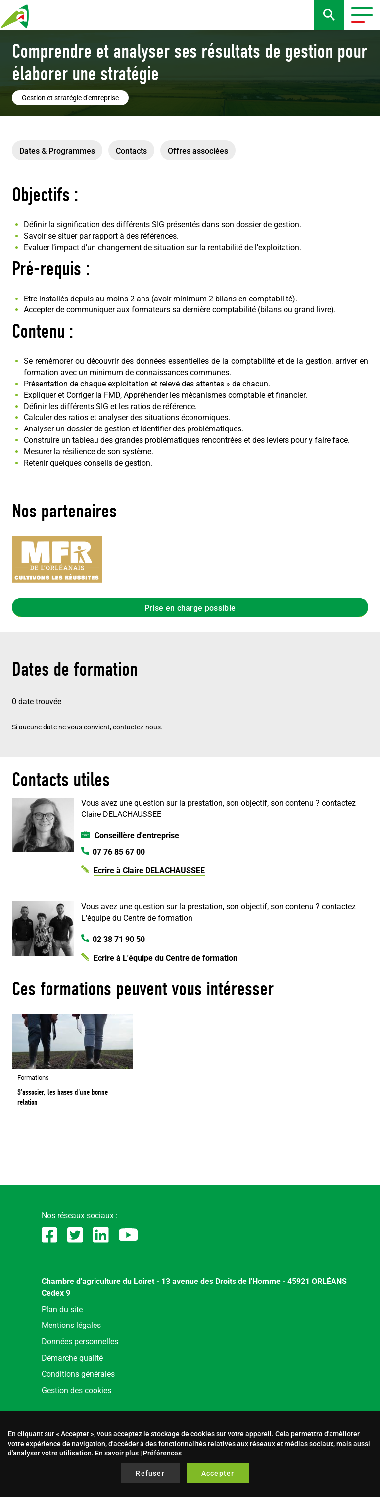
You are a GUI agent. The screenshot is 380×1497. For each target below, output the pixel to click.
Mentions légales (71, 1325)
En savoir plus (117, 1453)
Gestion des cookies (76, 1390)
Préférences (162, 1453)
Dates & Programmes (57, 151)
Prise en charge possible (190, 608)
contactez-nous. (138, 727)
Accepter (218, 1473)
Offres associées (198, 151)
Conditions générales (78, 1374)
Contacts (131, 151)
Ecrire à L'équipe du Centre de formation (166, 958)
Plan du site (62, 1309)
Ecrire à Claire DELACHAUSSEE (149, 870)
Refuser (150, 1473)
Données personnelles (80, 1341)
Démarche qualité (72, 1358)
